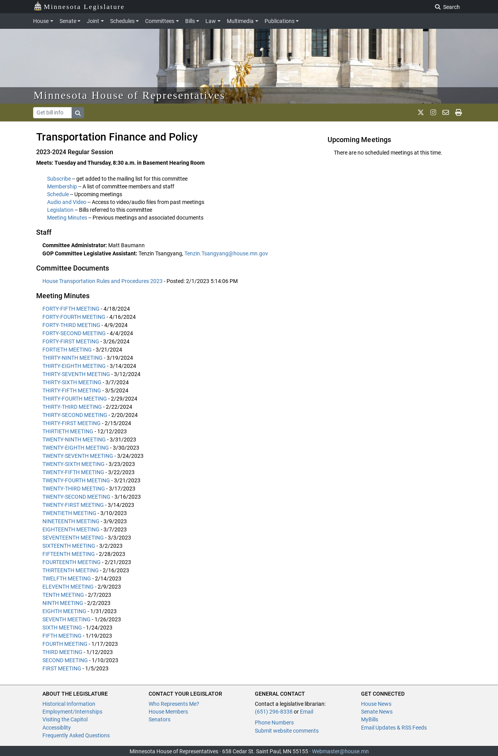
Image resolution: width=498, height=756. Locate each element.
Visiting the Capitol (65, 719)
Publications (280, 21)
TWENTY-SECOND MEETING (76, 497)
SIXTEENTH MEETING (68, 546)
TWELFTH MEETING (66, 578)
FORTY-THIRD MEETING (71, 325)
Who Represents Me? (174, 704)
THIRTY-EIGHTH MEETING (74, 366)
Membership (62, 186)
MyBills (369, 719)
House (41, 21)
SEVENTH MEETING (66, 619)
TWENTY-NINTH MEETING (74, 439)
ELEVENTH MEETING (68, 587)
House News (376, 704)
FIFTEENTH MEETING (68, 554)
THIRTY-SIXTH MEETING (72, 382)
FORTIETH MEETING (67, 349)
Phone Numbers (274, 722)
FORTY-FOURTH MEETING (73, 317)
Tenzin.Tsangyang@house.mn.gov (226, 253)
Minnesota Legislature (79, 6)
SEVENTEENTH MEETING (73, 537)
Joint (93, 21)
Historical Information (68, 704)
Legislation (60, 210)
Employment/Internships (72, 712)
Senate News (377, 712)
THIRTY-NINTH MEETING (72, 358)
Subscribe (59, 179)
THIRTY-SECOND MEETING (74, 415)
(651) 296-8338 (274, 712)
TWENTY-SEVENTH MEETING (77, 456)
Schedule (58, 194)
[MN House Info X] (420, 112)
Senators (159, 719)
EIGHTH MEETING (64, 611)
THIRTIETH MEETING (67, 431)
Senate (68, 21)
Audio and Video (66, 202)
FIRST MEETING (61, 668)
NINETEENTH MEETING (71, 521)
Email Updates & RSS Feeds (394, 727)
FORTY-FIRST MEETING (70, 341)
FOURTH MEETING (65, 644)
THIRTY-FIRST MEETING (71, 423)
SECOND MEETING (65, 660)
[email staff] (445, 112)
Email (306, 712)
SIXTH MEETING (62, 627)
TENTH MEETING (63, 595)
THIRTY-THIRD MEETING (72, 407)
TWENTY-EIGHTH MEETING (75, 448)
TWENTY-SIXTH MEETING (73, 464)
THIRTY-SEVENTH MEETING (76, 374)
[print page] (458, 112)
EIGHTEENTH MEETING (71, 529)
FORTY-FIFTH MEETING (71, 309)
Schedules (122, 21)
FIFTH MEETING (62, 636)
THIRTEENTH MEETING (70, 570)
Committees (159, 21)
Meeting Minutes (67, 217)
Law (210, 21)
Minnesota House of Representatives (129, 95)
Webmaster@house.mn (340, 751)
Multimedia (240, 21)
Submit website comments (287, 731)
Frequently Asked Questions (76, 735)
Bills (190, 21)
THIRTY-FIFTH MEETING (71, 390)
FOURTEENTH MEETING (71, 562)
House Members (168, 712)
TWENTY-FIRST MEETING (73, 505)
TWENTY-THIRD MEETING (73, 488)
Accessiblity (56, 727)
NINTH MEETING (62, 603)
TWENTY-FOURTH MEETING (76, 480)
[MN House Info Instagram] (433, 112)
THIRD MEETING (62, 652)
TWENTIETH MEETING (69, 513)
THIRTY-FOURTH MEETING (74, 399)
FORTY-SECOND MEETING (74, 333)
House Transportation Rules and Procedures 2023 (103, 281)
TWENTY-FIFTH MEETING (73, 472)
